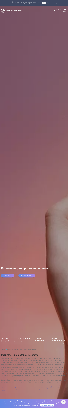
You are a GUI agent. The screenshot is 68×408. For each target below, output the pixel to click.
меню (65, 10)
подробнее (34, 405)
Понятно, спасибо (47, 405)
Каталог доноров (26, 330)
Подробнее (7, 330)
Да (44, 3)
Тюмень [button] (59, 10)
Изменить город (52, 3)
